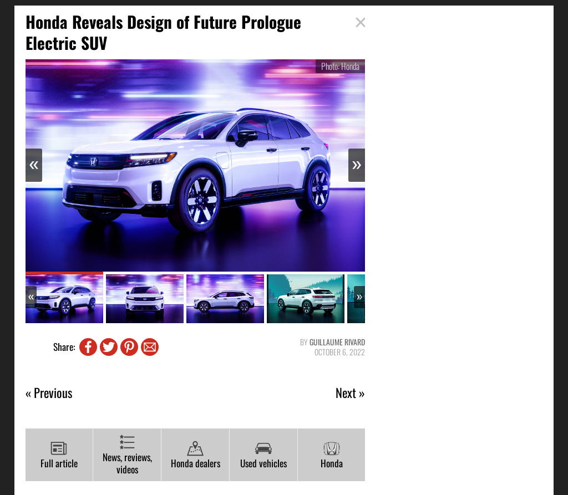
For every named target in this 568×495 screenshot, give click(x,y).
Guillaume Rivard (337, 342)
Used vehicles (263, 455)
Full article (59, 455)
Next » (350, 393)
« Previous (49, 393)
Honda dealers (195, 455)
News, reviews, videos (127, 455)
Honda (332, 455)
